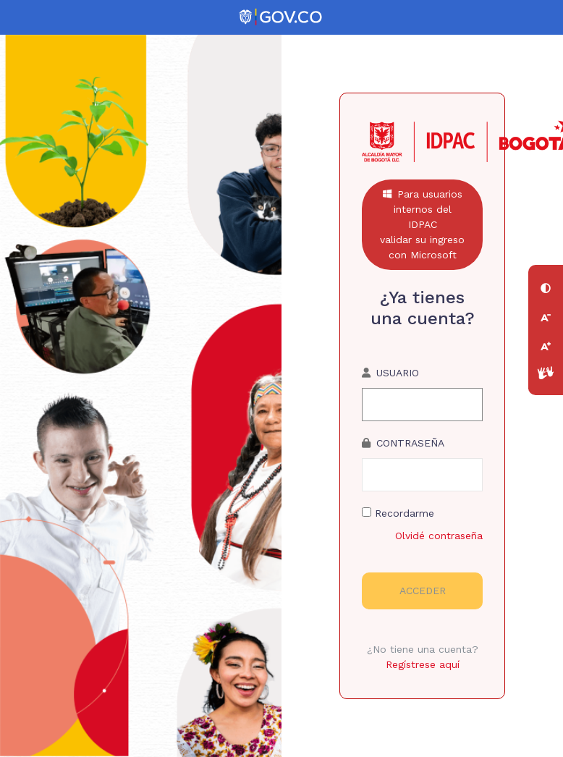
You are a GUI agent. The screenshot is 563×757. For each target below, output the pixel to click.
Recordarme (398, 513)
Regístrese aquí (423, 664)
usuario (397, 372)
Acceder (422, 590)
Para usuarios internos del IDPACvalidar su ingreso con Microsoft (422, 224)
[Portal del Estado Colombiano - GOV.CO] (281, 17)
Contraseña (410, 443)
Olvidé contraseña (439, 535)
